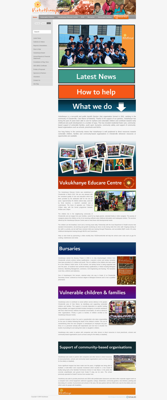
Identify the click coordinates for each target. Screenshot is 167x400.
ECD (82, 17)
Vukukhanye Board (39, 53)
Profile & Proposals (39, 69)
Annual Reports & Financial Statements (41, 57)
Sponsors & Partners (39, 73)
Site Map (36, 84)
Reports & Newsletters (40, 45)
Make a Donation (121, 17)
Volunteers (36, 77)
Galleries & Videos (39, 42)
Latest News (37, 38)
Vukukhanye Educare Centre (68, 17)
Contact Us (36, 80)
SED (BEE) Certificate (40, 65)
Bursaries (91, 17)
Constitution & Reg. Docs (41, 62)
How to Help (37, 49)
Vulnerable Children (47, 17)
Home (35, 17)
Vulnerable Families (105, 17)
